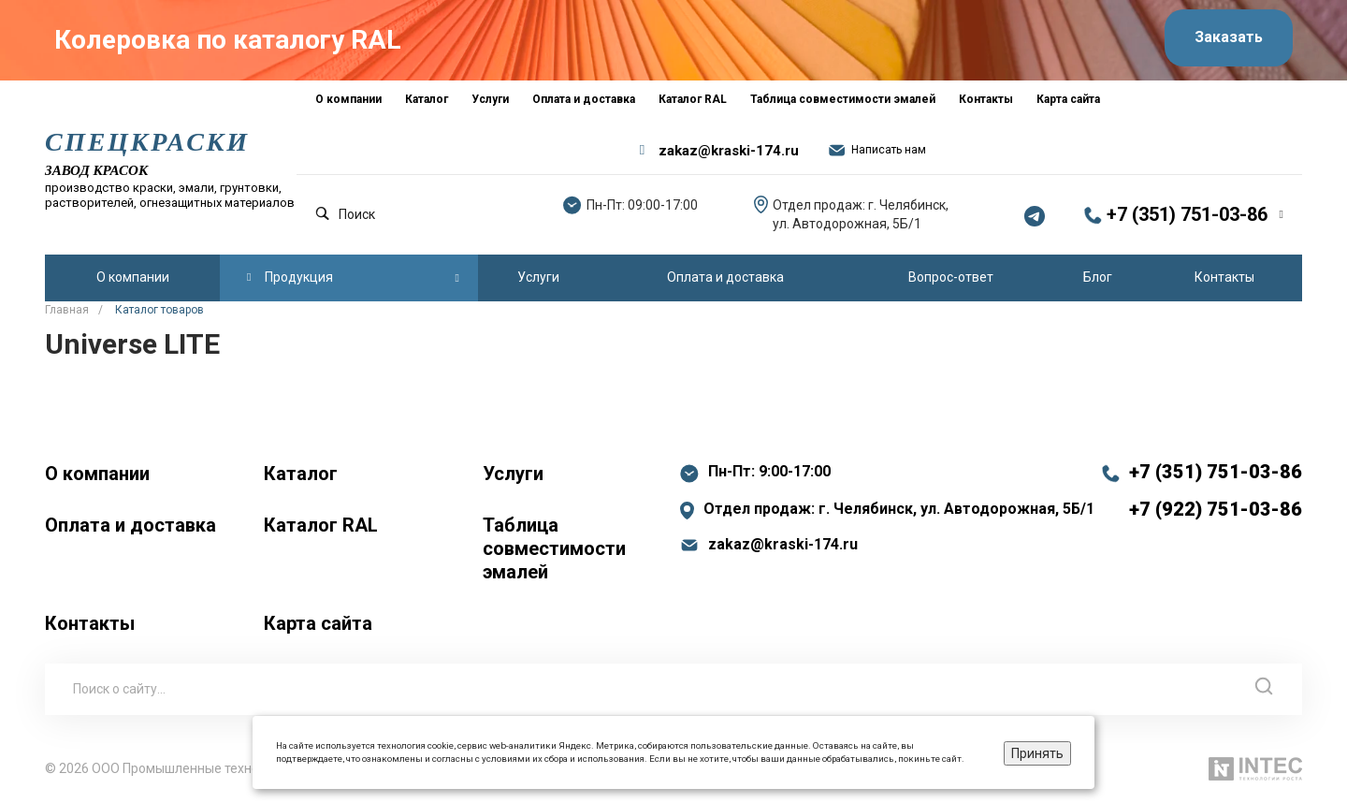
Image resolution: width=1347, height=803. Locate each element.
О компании (97, 472)
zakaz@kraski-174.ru (729, 149)
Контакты (90, 622)
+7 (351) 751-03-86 (1187, 214)
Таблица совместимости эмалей (554, 547)
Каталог (301, 472)
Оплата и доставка (130, 524)
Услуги (513, 472)
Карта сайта (318, 622)
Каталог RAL (321, 524)
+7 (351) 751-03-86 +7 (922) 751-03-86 (1215, 489)
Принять (1037, 753)
